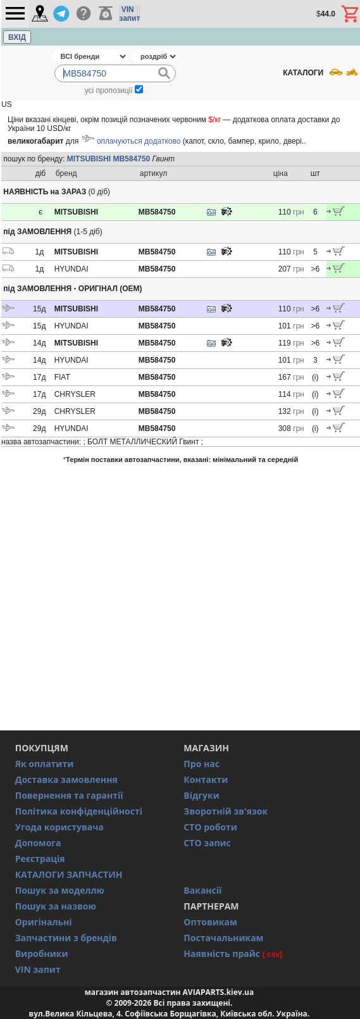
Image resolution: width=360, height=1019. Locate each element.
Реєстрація (40, 859)
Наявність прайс (221, 953)
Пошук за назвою (55, 906)
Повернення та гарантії (69, 795)
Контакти (205, 779)
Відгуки (201, 795)
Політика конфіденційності (78, 811)
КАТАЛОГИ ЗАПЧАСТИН (69, 874)
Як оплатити (44, 764)
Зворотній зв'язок (225, 811)
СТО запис (206, 843)
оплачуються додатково (138, 141)
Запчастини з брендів (66, 938)
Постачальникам (223, 938)
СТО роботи (210, 827)
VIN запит (38, 969)
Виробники (41, 953)
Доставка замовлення (66, 779)
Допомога (38, 843)
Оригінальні (43, 922)
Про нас (201, 764)
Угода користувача (59, 827)
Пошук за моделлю (59, 890)
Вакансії (202, 890)
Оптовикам (210, 922)
